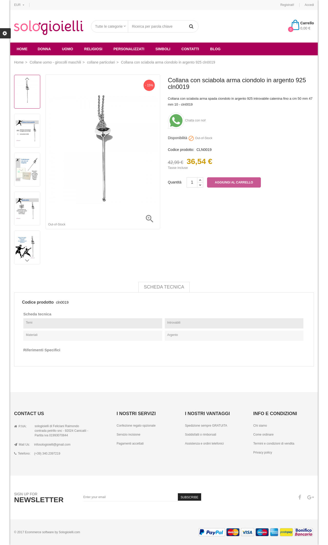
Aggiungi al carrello (234, 182)
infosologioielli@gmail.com (52, 444)
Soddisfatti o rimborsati (200, 434)
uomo (67, 49)
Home (22, 49)
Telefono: (22, 453)
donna (44, 49)
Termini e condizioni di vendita (273, 443)
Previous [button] (27, 80)
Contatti (190, 49)
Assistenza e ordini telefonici (204, 443)
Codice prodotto (38, 302)
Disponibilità (177, 138)
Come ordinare (263, 434)
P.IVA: (20, 426)
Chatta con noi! (187, 120)
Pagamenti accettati (130, 443)
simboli (162, 49)
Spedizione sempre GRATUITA (206, 425)
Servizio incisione (128, 434)
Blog (215, 49)
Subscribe (189, 497)
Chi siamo (260, 425)
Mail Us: (22, 444)
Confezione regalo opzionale (136, 425)
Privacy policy (262, 452)
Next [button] (27, 262)
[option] (27, 92)
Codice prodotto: (181, 150)
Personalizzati (129, 49)
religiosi (93, 49)
